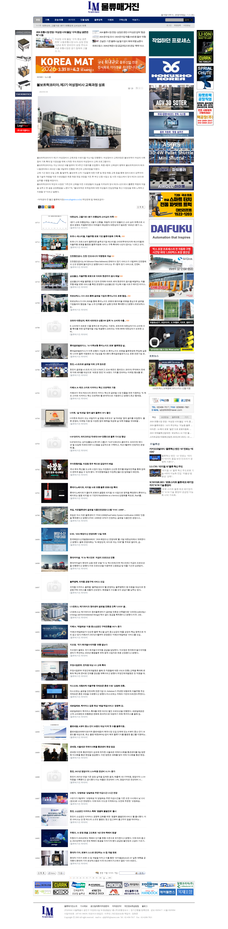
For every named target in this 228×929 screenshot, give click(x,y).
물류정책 (98, 20)
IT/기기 (71, 20)
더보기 (136, 20)
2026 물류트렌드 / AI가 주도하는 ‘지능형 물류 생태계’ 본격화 (177, 425)
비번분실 (187, 25)
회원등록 (177, 25)
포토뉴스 (154, 356)
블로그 (144, 906)
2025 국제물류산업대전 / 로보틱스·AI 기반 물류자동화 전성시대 (178, 433)
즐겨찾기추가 (167, 15)
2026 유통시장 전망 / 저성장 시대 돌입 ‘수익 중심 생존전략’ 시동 (178, 421)
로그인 (168, 25)
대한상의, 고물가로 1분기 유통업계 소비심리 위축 (64, 25)
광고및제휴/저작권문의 (99, 906)
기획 (47, 20)
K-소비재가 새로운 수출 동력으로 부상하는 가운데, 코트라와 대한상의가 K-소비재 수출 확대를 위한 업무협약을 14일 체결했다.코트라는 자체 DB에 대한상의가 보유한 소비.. (107, 329)
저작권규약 (116, 906)
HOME (40, 77)
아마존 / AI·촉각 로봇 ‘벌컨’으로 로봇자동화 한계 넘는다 (175, 429)
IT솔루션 (155, 444)
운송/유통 (59, 20)
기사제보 (83, 906)
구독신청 (123, 20)
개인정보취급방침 (131, 906)
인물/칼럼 (84, 20)
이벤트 (111, 20)
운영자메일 (180, 15)
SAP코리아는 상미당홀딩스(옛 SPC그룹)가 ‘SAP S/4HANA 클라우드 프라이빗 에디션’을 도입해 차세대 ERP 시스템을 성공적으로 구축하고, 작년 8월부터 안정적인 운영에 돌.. (107, 445)
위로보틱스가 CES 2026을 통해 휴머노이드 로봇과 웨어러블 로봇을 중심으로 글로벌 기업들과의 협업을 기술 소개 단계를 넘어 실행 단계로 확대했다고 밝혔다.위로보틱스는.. (107, 304)
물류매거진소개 (70, 906)
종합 (38, 20)
